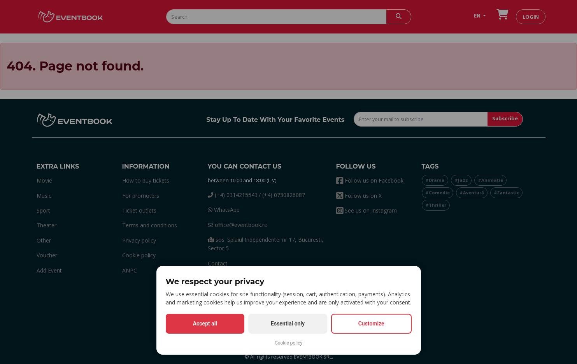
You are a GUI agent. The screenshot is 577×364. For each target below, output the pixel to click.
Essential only (288, 323)
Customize (371, 323)
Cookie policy (288, 343)
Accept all (205, 323)
